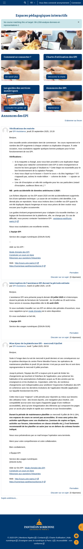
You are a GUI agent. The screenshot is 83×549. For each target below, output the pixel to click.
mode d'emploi (35, 311)
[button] (25, 2)
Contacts (41, 538)
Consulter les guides (14, 108)
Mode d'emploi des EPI (19, 252)
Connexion (76, 3)
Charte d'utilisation (57, 538)
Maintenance (53, 108)
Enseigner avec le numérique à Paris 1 (36, 540)
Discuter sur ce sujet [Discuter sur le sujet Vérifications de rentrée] (60, 277)
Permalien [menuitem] (74, 273)
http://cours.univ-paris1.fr (26, 263)
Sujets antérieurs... (9, 498)
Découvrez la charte (56, 77)
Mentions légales (26, 538)
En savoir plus (11, 77)
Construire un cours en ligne (21, 255)
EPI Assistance (19, 131)
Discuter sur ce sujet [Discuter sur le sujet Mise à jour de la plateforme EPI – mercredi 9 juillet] (60, 493)
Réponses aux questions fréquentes (25, 258)
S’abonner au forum (73, 120)
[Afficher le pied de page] (76, 542)
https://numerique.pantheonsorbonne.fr (26, 266)
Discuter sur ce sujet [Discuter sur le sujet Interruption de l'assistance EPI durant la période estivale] (60, 337)
